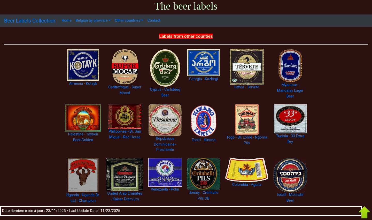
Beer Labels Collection (29, 21)
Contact (153, 20)
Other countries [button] (127, 20)
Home (66, 20)
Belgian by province (92, 20)
